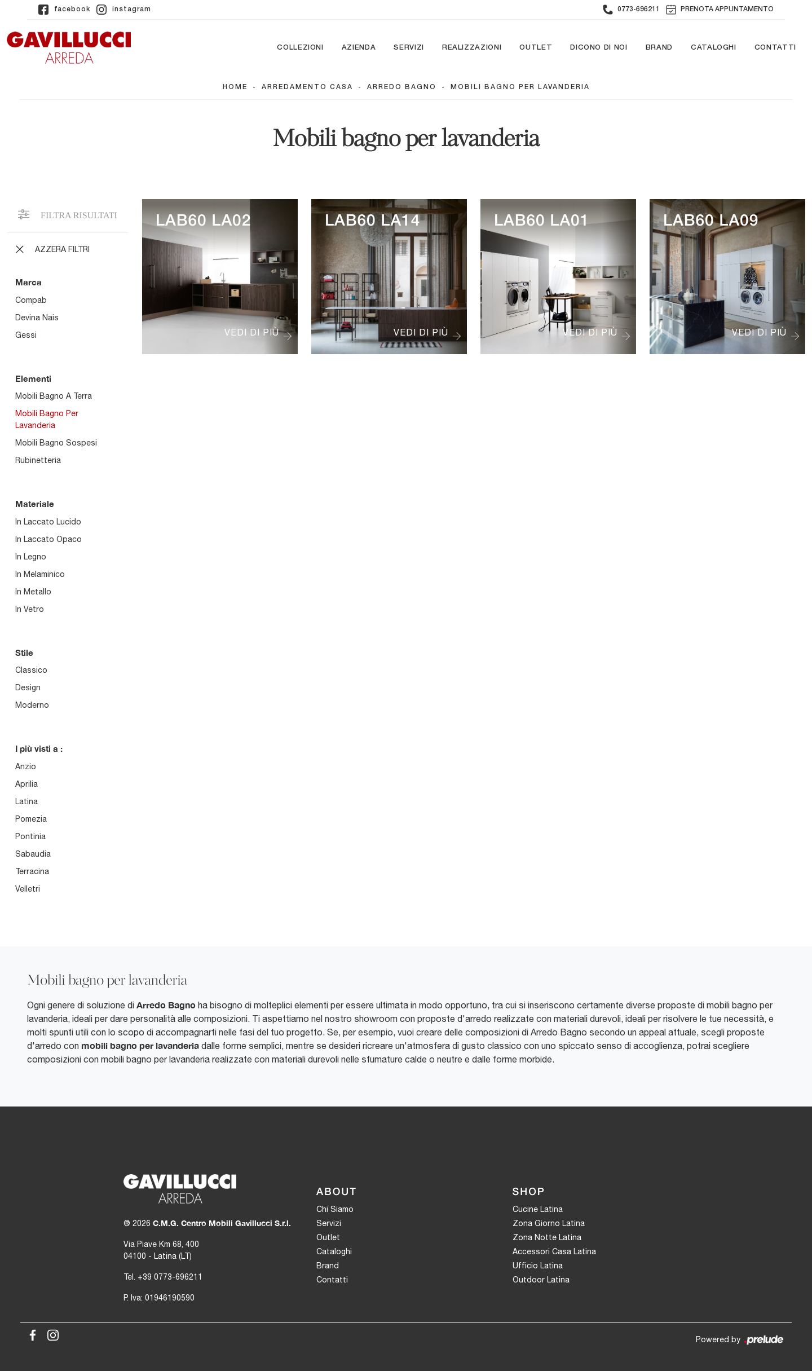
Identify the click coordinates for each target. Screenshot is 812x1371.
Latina (26, 801)
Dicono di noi (598, 48)
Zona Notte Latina (547, 1237)
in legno (30, 556)
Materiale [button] (34, 504)
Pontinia (30, 836)
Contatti (775, 48)
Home (235, 88)
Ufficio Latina (538, 1266)
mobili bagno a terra (53, 396)
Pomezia (31, 818)
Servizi (409, 48)
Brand (659, 48)
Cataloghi (713, 48)
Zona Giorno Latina (549, 1223)
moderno (32, 705)
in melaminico (40, 574)
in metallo (33, 591)
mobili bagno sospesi (56, 443)
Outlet (535, 48)
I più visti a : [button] (39, 749)
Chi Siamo (335, 1209)
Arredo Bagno (401, 88)
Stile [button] (24, 652)
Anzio (25, 766)
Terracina (32, 871)
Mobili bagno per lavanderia (520, 88)
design (28, 688)
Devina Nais (37, 317)
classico (31, 670)
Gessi (26, 335)
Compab (31, 300)
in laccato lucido (48, 521)
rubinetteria (38, 460)
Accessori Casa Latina (554, 1252)
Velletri (27, 888)
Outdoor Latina (541, 1280)
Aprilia (26, 783)
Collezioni (300, 48)
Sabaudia (33, 853)
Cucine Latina (538, 1209)
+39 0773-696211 (170, 1276)
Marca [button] (28, 282)
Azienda (359, 48)
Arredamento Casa (307, 88)
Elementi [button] (33, 378)
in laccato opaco (48, 539)
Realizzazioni (471, 48)
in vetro (29, 609)
